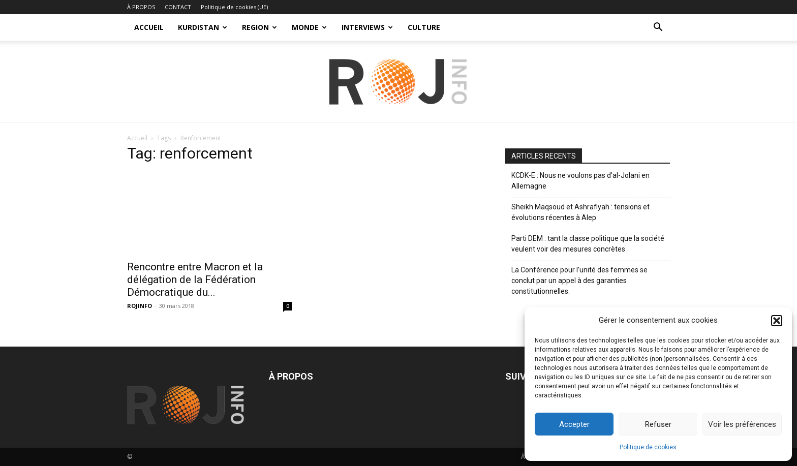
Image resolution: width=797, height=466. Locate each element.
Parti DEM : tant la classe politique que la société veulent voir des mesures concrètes (587, 243)
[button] (777, 321)
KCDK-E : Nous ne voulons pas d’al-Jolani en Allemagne (580, 180)
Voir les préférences (742, 424)
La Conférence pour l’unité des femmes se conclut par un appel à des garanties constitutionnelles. (579, 280)
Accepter (574, 424)
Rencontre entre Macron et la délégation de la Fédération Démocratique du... (195, 279)
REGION (259, 27)
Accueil (137, 138)
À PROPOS (141, 7)
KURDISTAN (202, 27)
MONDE (309, 27)
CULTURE (424, 27)
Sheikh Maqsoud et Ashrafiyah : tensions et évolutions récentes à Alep (580, 212)
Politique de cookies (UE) (234, 7)
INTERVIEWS (367, 27)
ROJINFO (139, 305)
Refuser (658, 424)
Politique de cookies (648, 447)
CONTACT (178, 7)
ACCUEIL (149, 27)
